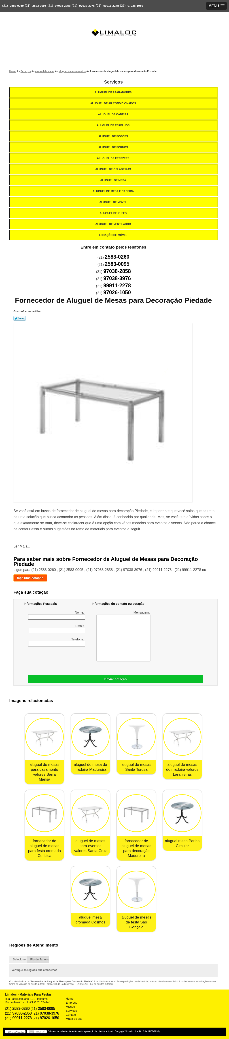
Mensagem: (123, 636)
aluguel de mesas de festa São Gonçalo (136, 922)
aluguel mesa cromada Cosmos (90, 919)
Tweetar (19, 318)
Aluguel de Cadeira (113, 114)
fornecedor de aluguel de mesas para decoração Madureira (136, 848)
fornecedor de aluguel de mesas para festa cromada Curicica (44, 848)
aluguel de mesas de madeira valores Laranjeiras (182, 769)
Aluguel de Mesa (113, 180)
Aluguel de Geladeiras (113, 169)
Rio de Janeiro (39, 959)
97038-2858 (62, 5)
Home (70, 998)
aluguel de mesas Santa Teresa (136, 767)
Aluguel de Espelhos (113, 125)
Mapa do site (74, 1018)
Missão (70, 1006)
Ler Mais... (21, 546)
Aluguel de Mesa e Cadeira (114, 191)
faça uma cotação (30, 578)
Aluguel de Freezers (113, 158)
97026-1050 (135, 5)
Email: (56, 628)
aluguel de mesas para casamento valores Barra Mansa (44, 771)
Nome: (56, 615)
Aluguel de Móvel (113, 202)
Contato (71, 1014)
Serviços (113, 81)
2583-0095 (39, 5)
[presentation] (82, 659)
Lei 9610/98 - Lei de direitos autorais (94, 984)
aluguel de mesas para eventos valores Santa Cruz (90, 846)
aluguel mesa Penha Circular (182, 843)
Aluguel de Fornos (113, 147)
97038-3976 (87, 5)
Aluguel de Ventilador (113, 224)
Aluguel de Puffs (113, 213)
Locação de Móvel (113, 235)
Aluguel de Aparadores (113, 92)
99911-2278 (111, 5)
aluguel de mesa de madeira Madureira (90, 767)
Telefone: (56, 642)
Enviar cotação (115, 679)
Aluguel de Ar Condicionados (113, 103)
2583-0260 (17, 5)
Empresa (71, 1002)
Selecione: (20, 959)
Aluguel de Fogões (113, 136)
